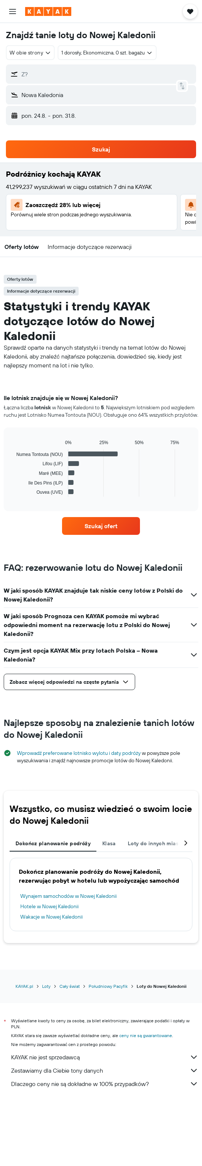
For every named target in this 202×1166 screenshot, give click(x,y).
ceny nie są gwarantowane (145, 1035)
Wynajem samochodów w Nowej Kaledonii (68, 896)
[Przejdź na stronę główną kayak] (48, 11)
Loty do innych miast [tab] (154, 843)
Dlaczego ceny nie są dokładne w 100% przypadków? (104, 1083)
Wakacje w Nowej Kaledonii (51, 916)
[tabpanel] (101, 455)
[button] (12, 11)
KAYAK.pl (24, 986)
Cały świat (69, 986)
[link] (101, 526)
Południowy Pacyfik (108, 986)
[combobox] (30, 52)
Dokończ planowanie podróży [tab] (53, 843)
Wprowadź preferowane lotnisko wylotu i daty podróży (79, 753)
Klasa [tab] (109, 843)
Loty (46, 986)
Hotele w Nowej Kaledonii (49, 906)
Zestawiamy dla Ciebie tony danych (104, 1070)
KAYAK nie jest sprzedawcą (104, 1057)
